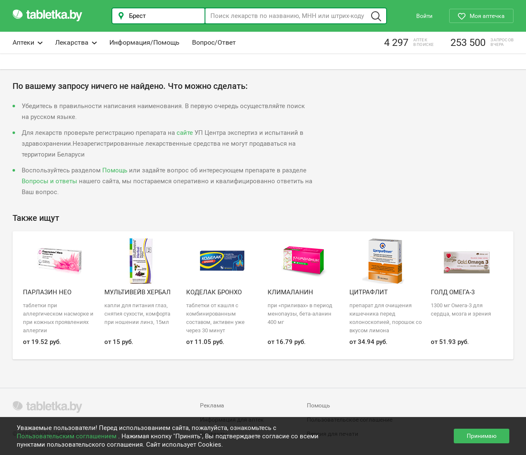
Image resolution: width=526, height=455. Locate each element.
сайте (185, 132)
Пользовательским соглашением (67, 436)
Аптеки (28, 42)
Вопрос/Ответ (214, 42)
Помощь (114, 170)
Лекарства (76, 42)
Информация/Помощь (144, 42)
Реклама (212, 405)
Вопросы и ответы (49, 181)
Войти (424, 16)
